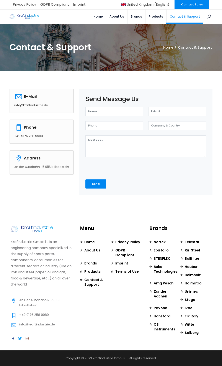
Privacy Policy (24, 4)
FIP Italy (191, 316)
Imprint (79, 4)
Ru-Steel (192, 250)
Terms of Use (127, 271)
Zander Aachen (160, 294)
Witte (189, 324)
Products (156, 16)
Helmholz (193, 274)
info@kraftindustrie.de (31, 105)
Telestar (192, 242)
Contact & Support (185, 16)
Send (96, 184)
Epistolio (161, 250)
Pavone (160, 307)
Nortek (160, 242)
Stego (190, 299)
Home (98, 16)
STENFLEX (162, 258)
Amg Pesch (163, 283)
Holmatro (193, 283)
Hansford (162, 316)
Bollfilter (192, 258)
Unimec (191, 291)
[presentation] (108, 168)
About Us (116, 16)
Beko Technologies (166, 269)
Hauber (191, 266)
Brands (136, 16)
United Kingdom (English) (145, 4)
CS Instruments (164, 327)
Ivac (188, 307)
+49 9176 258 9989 (28, 136)
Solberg (192, 332)
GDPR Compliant (54, 4)
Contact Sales (192, 4)
